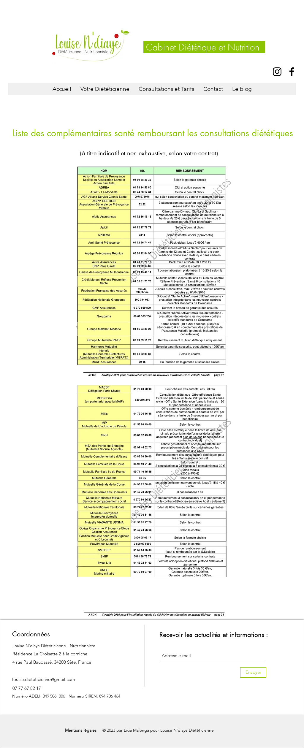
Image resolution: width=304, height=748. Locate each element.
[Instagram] (277, 71)
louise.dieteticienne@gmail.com (43, 679)
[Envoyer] (253, 672)
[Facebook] (291, 71)
